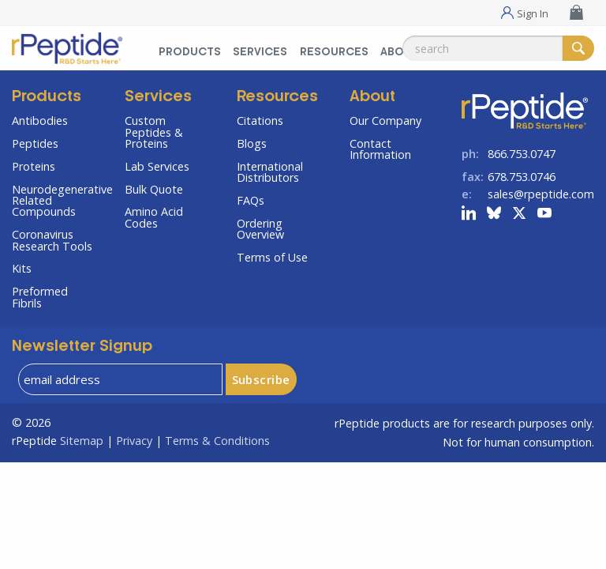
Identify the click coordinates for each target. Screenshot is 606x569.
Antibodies (40, 120)
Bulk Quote (154, 189)
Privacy (134, 440)
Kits (22, 268)
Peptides (35, 143)
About (372, 97)
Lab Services (157, 166)
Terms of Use (272, 257)
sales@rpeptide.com (541, 194)
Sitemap (81, 440)
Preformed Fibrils (40, 297)
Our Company (385, 120)
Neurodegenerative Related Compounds (56, 201)
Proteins (33, 166)
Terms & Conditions (217, 440)
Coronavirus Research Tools (52, 240)
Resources (277, 97)
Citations (260, 120)
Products (46, 97)
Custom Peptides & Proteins (154, 132)
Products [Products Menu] (190, 52)
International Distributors (270, 172)
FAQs (250, 200)
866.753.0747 (522, 153)
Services (158, 97)
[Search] (578, 48)
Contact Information (380, 149)
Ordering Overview (260, 229)
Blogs (252, 143)
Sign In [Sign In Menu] (532, 12)
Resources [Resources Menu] (334, 52)
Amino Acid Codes (154, 217)
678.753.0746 (522, 176)
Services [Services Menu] (260, 52)
